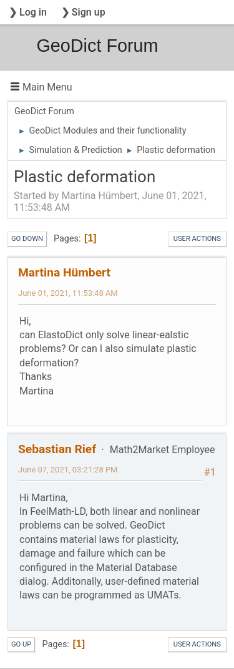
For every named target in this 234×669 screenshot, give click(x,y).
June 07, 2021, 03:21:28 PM (67, 469)
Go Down (27, 239)
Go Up (21, 644)
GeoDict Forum (97, 46)
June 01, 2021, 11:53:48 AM (68, 293)
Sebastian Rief (57, 449)
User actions (197, 239)
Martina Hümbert (64, 272)
